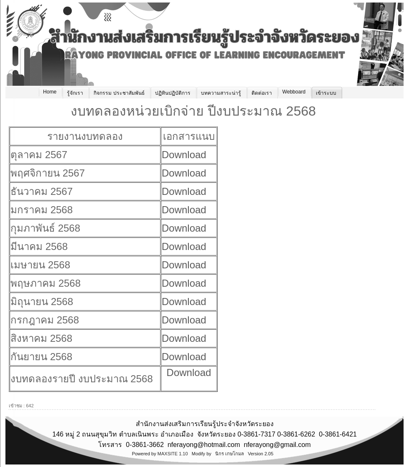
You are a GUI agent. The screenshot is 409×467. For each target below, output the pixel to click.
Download (184, 154)
